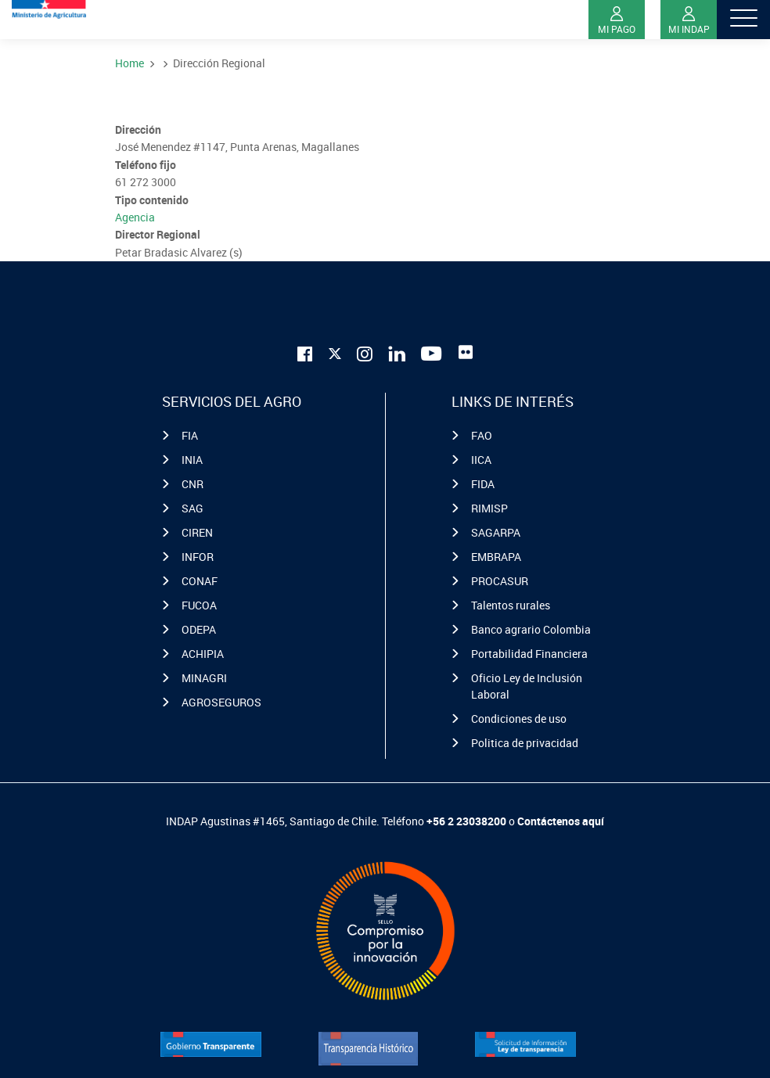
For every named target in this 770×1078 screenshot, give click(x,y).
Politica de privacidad (524, 742)
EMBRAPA (496, 556)
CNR (192, 483)
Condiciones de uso (519, 718)
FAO (481, 435)
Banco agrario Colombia (531, 629)
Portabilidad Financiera (529, 653)
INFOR (198, 556)
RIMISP (489, 508)
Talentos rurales (510, 605)
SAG (192, 508)
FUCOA (199, 605)
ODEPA (199, 629)
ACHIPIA (203, 653)
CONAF (200, 580)
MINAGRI (204, 677)
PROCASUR (499, 580)
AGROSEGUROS (221, 702)
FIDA (483, 483)
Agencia (135, 217)
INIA (192, 459)
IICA (481, 459)
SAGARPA (495, 532)
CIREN (197, 532)
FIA (190, 435)
